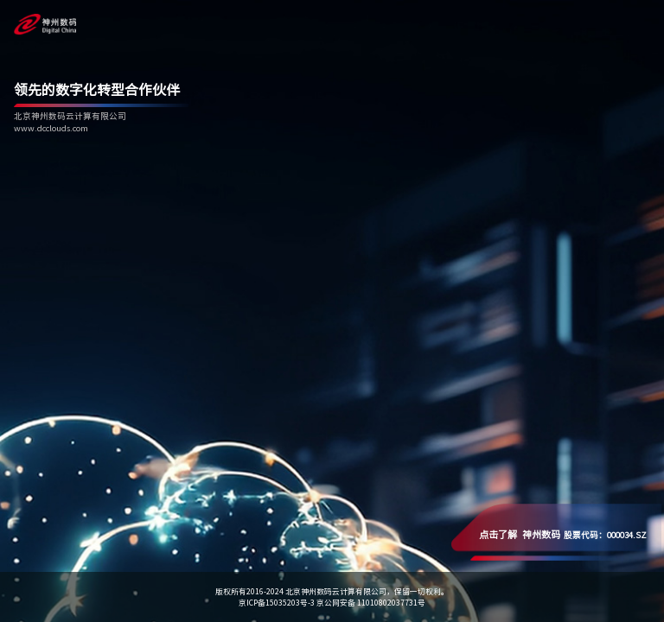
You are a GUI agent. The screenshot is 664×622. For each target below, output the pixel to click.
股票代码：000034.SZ (563, 534)
